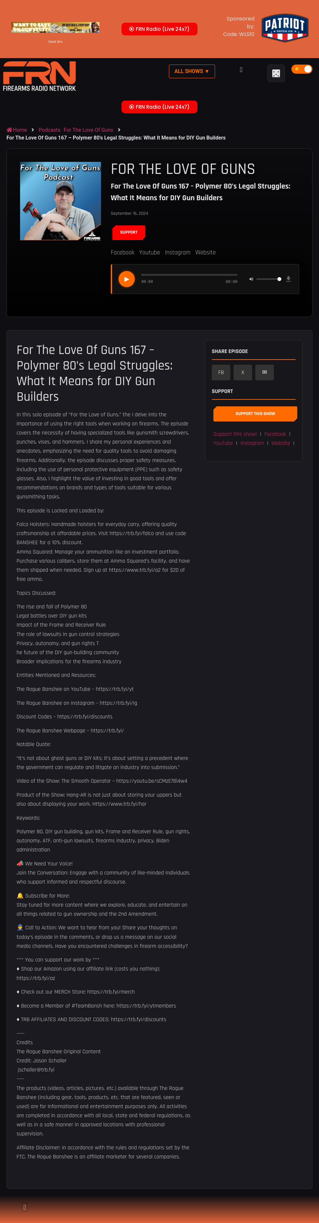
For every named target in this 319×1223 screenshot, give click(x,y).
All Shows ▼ (192, 71)
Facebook (122, 253)
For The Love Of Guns (88, 130)
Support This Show (255, 414)
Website (205, 253)
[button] (241, 70)
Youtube (149, 253)
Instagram (178, 253)
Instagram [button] (252, 443)
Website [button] (281, 443)
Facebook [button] (275, 434)
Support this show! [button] (235, 434)
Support (128, 232)
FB (221, 372)
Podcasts (49, 130)
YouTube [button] (223, 443)
